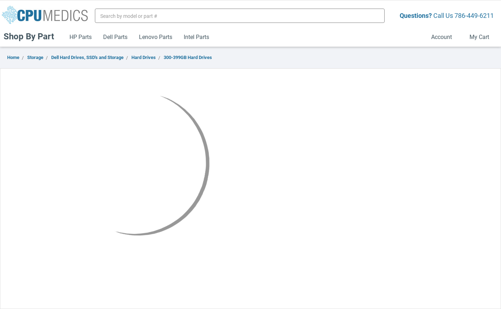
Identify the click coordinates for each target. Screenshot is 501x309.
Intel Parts (196, 36)
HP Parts (80, 36)
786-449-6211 (474, 15)
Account (444, 36)
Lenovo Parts (155, 36)
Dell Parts (115, 36)
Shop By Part (32, 36)
